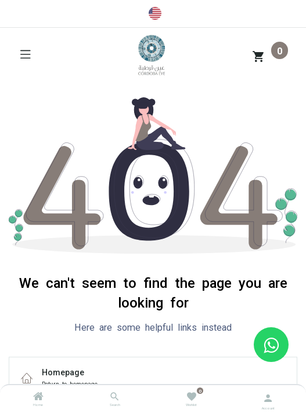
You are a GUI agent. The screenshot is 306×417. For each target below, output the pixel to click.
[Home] (38, 398)
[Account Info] (267, 397)
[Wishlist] (191, 396)
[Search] (114, 398)
